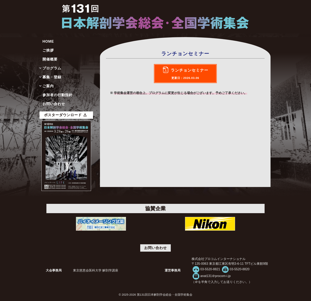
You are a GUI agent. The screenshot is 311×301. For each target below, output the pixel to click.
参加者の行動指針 (57, 95)
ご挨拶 (48, 50)
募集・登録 (51, 77)
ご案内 (48, 86)
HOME (48, 41)
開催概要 (50, 59)
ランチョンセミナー (189, 74)
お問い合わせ (53, 104)
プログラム (51, 68)
